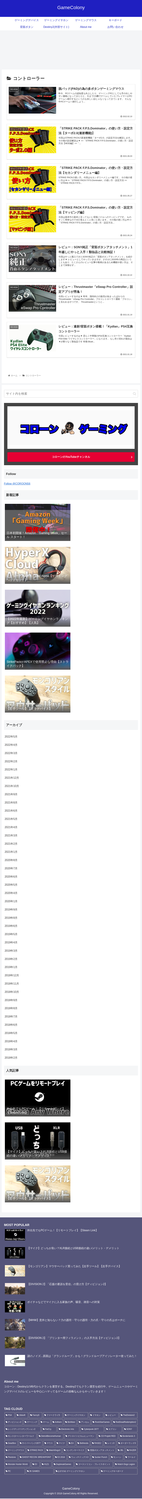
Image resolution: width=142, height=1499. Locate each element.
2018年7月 (11, 1016)
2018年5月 (11, 1033)
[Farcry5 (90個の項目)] (35, 1415)
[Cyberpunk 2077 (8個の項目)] (92, 1429)
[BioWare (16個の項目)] (70, 1423)
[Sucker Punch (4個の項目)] (100, 1458)
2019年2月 (11, 959)
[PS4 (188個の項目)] (10, 1415)
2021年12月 (12, 777)
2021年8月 (11, 802)
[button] (134, 394)
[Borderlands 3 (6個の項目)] (128, 1437)
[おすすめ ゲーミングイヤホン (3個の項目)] (77, 1472)
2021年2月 (11, 843)
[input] (71, 394)
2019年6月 (11, 925)
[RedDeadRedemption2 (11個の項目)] (124, 1423)
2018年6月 (11, 1024)
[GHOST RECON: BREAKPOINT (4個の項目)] (36, 1458)
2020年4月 (11, 893)
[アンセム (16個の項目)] (84, 1423)
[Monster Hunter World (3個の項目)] (17, 1465)
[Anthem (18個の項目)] (57, 1423)
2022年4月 (11, 744)
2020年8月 (11, 860)
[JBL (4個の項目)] (121, 1451)
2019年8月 (11, 917)
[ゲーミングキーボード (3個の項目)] (118, 1472)
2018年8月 (11, 1008)
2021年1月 (11, 851)
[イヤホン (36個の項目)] (96, 1415)
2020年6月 (11, 876)
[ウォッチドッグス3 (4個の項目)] (79, 1458)
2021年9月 (11, 794)
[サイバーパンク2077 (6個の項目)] (30, 1444)
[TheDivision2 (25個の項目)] (128, 1415)
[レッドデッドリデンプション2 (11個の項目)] (23, 1429)
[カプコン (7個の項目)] (113, 1429)
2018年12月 (12, 975)
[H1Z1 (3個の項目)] (46, 1465)
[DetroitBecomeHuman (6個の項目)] (50, 1437)
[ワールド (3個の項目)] (130, 1458)
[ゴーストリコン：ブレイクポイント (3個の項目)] (94, 1465)
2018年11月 (12, 983)
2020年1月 (11, 901)
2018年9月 (11, 1000)
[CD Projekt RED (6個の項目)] (107, 1437)
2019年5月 (11, 934)
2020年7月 (11, 868)
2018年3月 (11, 1049)
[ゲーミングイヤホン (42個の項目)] (76, 1415)
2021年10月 (12, 786)
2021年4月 (11, 827)
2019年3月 (11, 950)
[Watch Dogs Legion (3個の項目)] (125, 1465)
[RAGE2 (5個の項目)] (97, 1444)
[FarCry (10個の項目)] (49, 1429)
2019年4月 (11, 942)
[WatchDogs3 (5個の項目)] (53, 1451)
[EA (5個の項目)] (71, 1444)
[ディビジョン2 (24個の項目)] (14, 1423)
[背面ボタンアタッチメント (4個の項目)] (101, 1451)
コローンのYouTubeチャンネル (71, 456)
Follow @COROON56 (17, 483)
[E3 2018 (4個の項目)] (60, 1458)
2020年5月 (11, 884)
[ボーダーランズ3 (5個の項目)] (127, 1444)
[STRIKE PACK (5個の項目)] (35, 1451)
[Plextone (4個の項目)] (11, 1458)
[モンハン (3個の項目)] (116, 1458)
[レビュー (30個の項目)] (111, 1415)
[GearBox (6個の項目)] (11, 1444)
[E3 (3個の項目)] (35, 1465)
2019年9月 (11, 909)
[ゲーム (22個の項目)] (44, 1423)
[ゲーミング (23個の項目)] (31, 1423)
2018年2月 (11, 1057)
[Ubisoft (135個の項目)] (22, 1415)
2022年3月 (11, 753)
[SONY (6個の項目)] (130, 1429)
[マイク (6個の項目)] (61, 1444)
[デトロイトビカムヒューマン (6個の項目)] (80, 1437)
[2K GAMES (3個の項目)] (40, 1472)
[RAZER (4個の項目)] (131, 1451)
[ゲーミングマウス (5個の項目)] (15, 1451)
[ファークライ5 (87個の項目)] (53, 1415)
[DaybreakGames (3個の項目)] (63, 1465)
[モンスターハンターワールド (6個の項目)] (21, 1437)
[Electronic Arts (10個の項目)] (68, 1429)
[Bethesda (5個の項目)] (83, 1444)
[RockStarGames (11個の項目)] (101, 1423)
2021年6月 (11, 810)
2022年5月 (11, 736)
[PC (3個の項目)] (15, 1472)
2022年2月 (11, 761)
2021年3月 (11, 835)
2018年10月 (12, 991)
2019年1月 (11, 967)
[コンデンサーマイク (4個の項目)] (74, 1451)
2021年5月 (11, 818)
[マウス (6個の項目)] (48, 1444)
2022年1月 (11, 769)
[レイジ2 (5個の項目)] (110, 1444)
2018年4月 (11, 1041)
